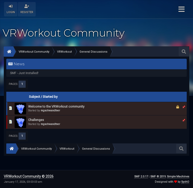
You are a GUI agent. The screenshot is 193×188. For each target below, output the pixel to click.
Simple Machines (178, 176)
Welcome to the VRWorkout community (56, 106)
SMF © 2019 (158, 176)
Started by (50, 97)
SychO (185, 181)
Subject (34, 97)
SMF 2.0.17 (141, 176)
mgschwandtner (50, 110)
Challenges (36, 120)
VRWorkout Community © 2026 (29, 176)
